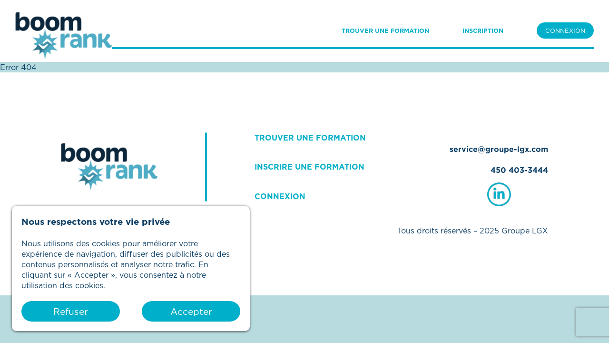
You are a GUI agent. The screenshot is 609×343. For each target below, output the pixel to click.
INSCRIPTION (482, 30)
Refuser (70, 311)
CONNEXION (565, 30)
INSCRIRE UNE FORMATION (309, 166)
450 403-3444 (519, 170)
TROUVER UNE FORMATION (385, 30)
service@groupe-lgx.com (499, 149)
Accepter (191, 311)
